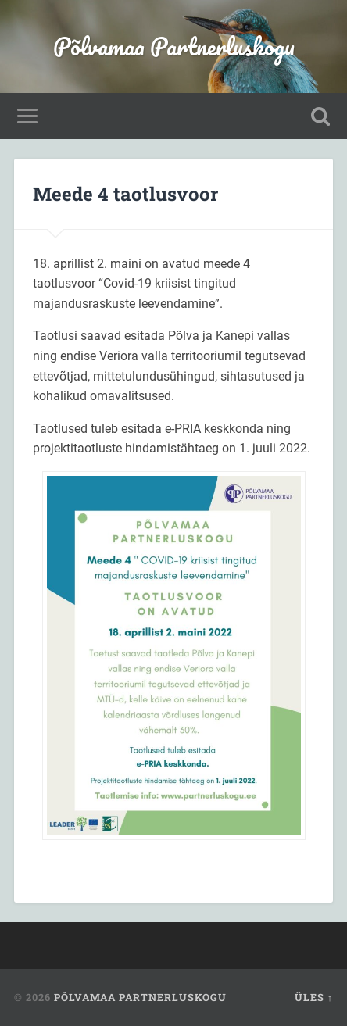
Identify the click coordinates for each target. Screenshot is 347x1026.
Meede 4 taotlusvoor (125, 193)
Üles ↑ (314, 997)
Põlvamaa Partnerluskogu (174, 46)
